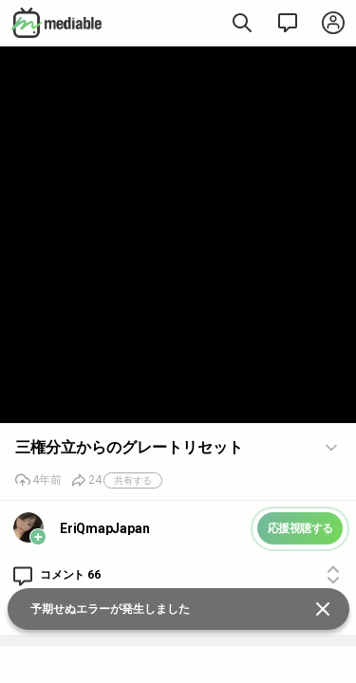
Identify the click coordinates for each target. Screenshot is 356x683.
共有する (133, 480)
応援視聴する (300, 528)
